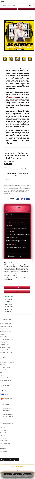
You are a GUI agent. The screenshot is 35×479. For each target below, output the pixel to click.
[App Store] (4, 460)
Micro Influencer (4, 344)
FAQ (1, 375)
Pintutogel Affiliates (5, 380)
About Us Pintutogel (5, 323)
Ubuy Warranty (4, 350)
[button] (30, 17)
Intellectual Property (5, 331)
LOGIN (8, 8)
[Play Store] (14, 460)
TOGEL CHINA (3, 438)
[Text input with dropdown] (13, 5)
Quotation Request (5, 329)
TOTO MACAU (4, 440)
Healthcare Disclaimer (6, 352)
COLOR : (7, 179)
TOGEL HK (2, 427)
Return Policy (3, 370)
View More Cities (5, 448)
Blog (1, 372)
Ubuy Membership (5, 347)
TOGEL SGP (3, 433)
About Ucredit (4, 378)
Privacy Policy (14, 477)
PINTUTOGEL (13, 97)
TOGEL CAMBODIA (5, 443)
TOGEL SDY (3, 430)
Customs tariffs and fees (7, 339)
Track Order (3, 337)
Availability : (7, 174)
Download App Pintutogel (7, 362)
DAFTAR (26, 8)
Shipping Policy (4, 342)
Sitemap (2, 334)
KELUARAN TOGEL (4, 446)
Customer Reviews (5, 367)
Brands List (3, 365)
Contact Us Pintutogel (6, 326)
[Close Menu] (1, 3)
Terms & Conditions (5, 477)
